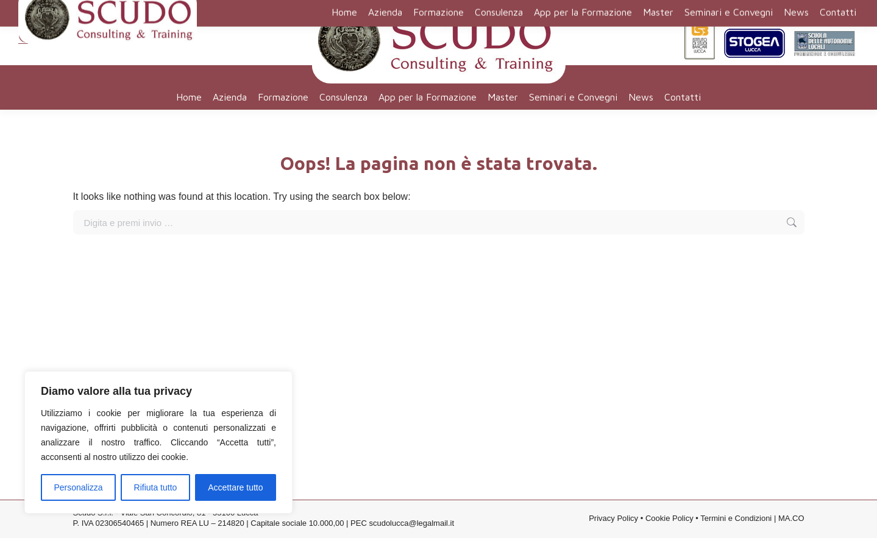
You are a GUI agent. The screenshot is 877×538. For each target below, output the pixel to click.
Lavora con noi (817, 9)
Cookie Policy (669, 519)
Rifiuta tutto (155, 487)
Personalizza (78, 487)
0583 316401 (50, 39)
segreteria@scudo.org (72, 25)
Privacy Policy (613, 519)
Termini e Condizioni (736, 519)
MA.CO (791, 519)
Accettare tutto (235, 487)
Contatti (764, 9)
